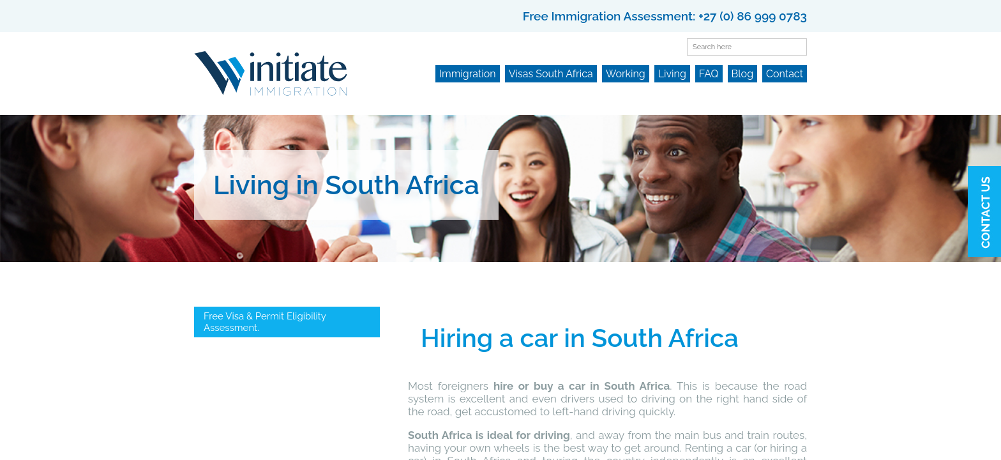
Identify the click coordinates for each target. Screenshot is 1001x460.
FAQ (709, 74)
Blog (742, 74)
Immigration (467, 74)
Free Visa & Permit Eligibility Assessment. (265, 322)
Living (672, 74)
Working (625, 74)
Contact (784, 74)
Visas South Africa (551, 74)
